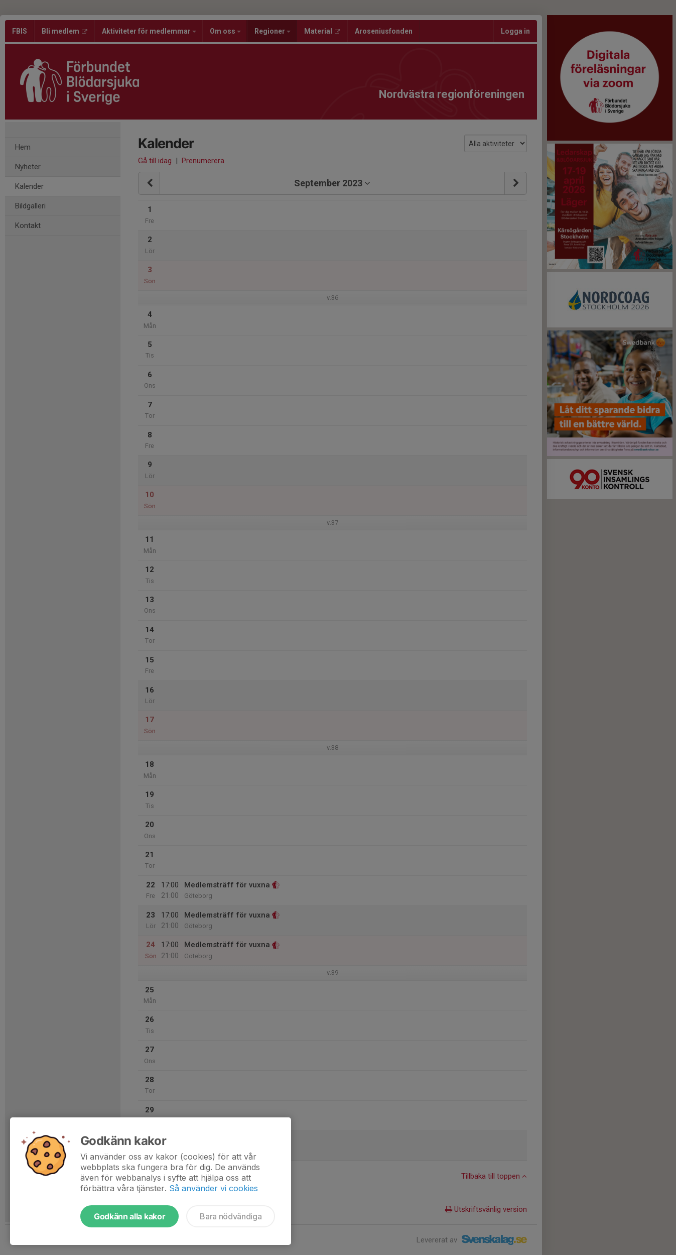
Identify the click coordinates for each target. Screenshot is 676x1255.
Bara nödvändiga (230, 1216)
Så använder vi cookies (213, 1188)
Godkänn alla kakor (129, 1216)
